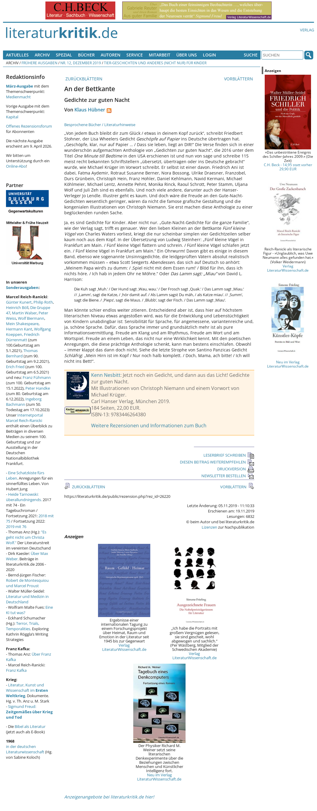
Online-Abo (16, 166)
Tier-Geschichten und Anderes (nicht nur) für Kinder (155, 62)
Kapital (12, 117)
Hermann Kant (19, 329)
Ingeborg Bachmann (24, 401)
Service (134, 55)
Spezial (64, 55)
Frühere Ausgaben (39, 62)
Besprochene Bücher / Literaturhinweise (99, 124)
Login (209, 55)
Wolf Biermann (31, 318)
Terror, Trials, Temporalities (22, 626)
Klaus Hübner (89, 109)
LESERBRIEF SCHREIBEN (228, 455)
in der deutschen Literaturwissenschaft (25, 749)
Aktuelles (17, 55)
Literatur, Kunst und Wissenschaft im (27, 690)
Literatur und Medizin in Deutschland (27, 599)
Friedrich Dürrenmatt (22, 337)
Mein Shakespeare (22, 323)
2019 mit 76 (16, 526)
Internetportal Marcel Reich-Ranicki (24, 417)
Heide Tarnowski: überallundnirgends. (24, 497)
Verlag (307, 30)
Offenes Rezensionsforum (29, 126)
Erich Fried (15, 366)
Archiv (42, 55)
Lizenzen (209, 527)
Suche (251, 55)
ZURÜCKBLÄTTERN (83, 79)
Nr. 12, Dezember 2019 (80, 62)
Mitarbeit (159, 55)
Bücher (86, 55)
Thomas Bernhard (22, 353)
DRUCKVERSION (235, 469)
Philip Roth (43, 302)
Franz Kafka (16, 670)
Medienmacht (18, 97)
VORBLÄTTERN (239, 79)
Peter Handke (37, 388)
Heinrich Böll (17, 307)
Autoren (110, 55)
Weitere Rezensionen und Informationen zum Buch (148, 425)
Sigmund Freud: (29, 712)
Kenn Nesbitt (105, 375)
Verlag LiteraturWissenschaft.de (124, 647)
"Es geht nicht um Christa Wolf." (26, 537)
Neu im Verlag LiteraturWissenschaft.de (159, 777)
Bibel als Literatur (30, 726)
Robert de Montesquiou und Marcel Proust (27, 583)
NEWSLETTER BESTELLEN (227, 475)
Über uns (186, 55)
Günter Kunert (19, 302)
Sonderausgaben (22, 287)
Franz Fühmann (37, 377)
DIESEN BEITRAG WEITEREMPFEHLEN (217, 462)
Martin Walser (24, 313)
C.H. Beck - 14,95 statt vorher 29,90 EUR (288, 166)
